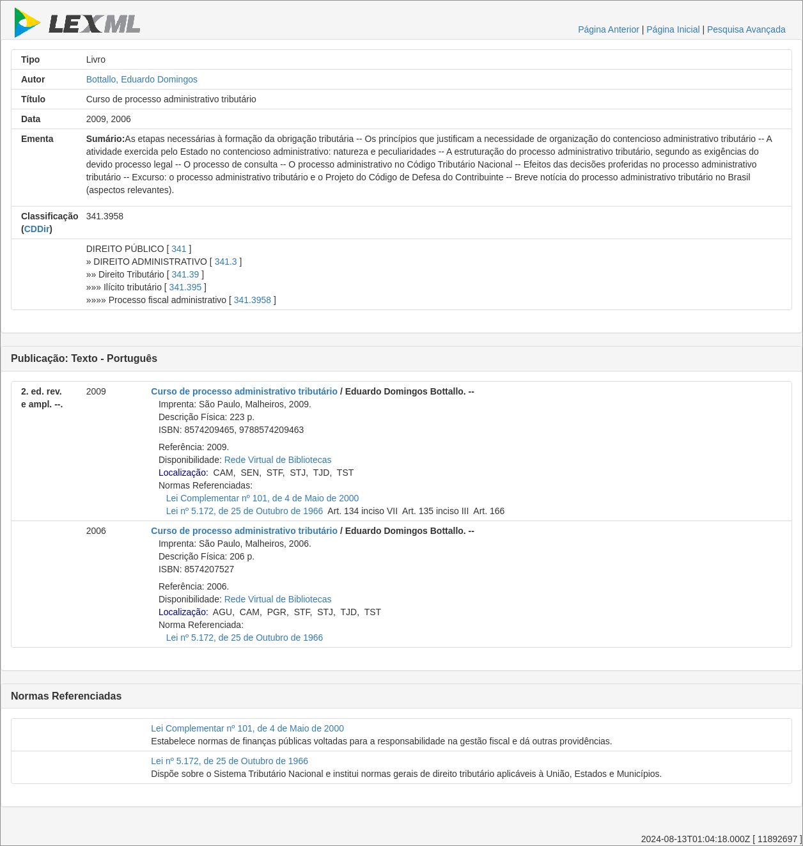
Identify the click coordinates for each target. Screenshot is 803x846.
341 (178, 249)
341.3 (226, 261)
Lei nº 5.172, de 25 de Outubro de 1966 (245, 511)
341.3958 (252, 300)
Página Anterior (608, 29)
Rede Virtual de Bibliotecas (278, 460)
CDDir (37, 229)
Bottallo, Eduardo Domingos (142, 79)
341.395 (185, 287)
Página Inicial (672, 29)
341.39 (185, 274)
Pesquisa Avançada (746, 29)
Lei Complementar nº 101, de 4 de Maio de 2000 (262, 498)
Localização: (183, 472)
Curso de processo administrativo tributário (244, 391)
